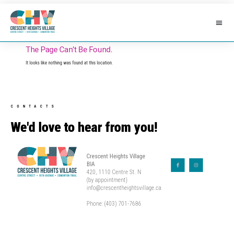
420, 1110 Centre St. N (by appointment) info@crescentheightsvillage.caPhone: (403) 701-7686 (124, 180)
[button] (219, 23)
